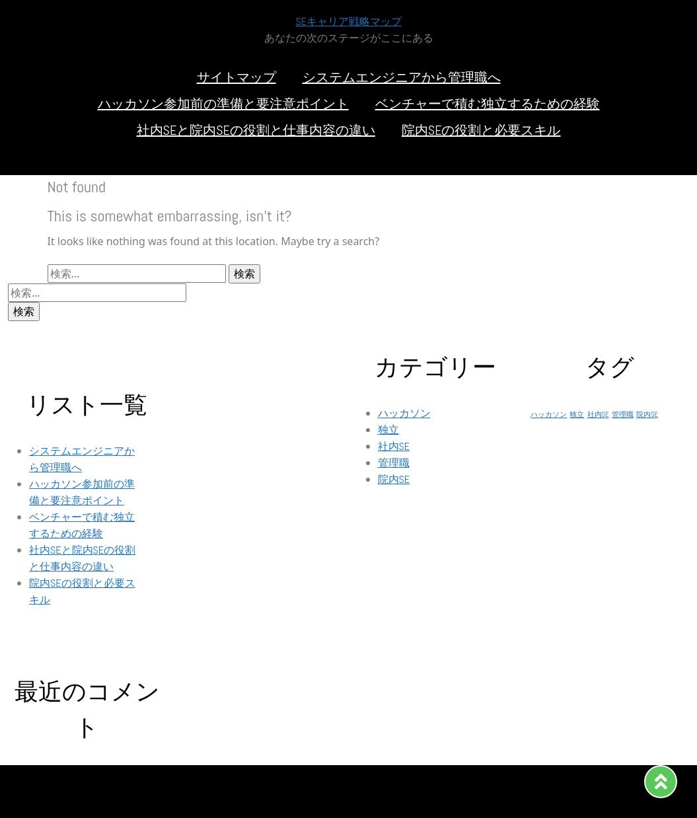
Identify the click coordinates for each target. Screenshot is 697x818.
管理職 (394, 463)
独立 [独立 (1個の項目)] (576, 414)
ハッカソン (404, 413)
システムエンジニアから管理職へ (402, 77)
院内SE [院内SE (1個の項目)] (647, 414)
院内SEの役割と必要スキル (481, 130)
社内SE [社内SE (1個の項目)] (598, 414)
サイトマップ (236, 77)
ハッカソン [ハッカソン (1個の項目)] (549, 414)
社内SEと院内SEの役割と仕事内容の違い (256, 130)
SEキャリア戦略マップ (348, 21)
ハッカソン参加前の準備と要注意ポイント (223, 103)
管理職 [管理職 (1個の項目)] (623, 414)
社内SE (394, 446)
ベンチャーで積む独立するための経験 (487, 103)
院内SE (394, 479)
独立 (388, 430)
